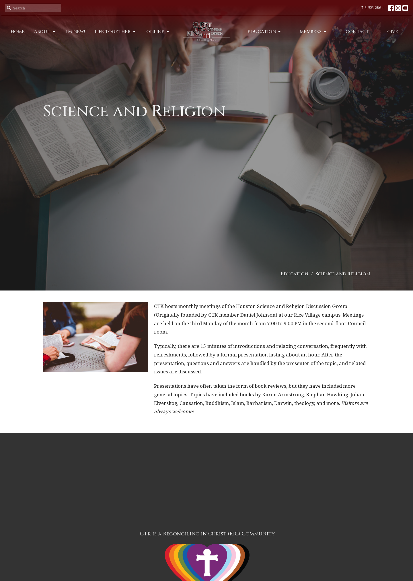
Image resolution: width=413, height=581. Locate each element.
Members (313, 32)
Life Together (116, 32)
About (45, 32)
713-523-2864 (372, 7)
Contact (357, 32)
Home (18, 32)
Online (158, 32)
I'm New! (75, 32)
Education (265, 32)
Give (392, 32)
